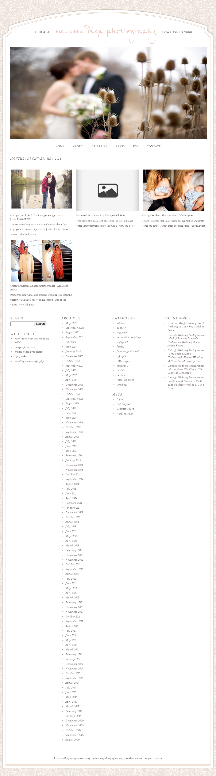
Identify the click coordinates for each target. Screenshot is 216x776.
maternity (122, 365)
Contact (154, 146)
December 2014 (74, 465)
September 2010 (74, 678)
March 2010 (72, 706)
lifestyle (121, 356)
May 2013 (71, 536)
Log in (120, 399)
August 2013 (72, 521)
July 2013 (71, 526)
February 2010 (74, 711)
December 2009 (75, 720)
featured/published (128, 351)
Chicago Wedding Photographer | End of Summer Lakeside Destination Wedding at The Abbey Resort (186, 340)
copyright (122, 332)
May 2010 (71, 696)
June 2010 (71, 692)
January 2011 (73, 659)
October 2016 (73, 394)
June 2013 (71, 531)
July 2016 (71, 408)
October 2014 (73, 474)
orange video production (29, 351)
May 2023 (71, 323)
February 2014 (74, 502)
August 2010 (72, 682)
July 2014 (71, 488)
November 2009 (75, 725)
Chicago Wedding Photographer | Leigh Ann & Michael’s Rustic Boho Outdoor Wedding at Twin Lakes (186, 383)
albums (121, 323)
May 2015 (71, 450)
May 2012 (71, 588)
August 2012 (72, 573)
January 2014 (73, 507)
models (121, 370)
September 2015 (74, 432)
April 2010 (71, 701)
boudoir (121, 327)
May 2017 (71, 375)
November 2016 (74, 389)
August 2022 (72, 332)
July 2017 (71, 370)
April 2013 (71, 540)
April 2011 (71, 644)
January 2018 (73, 351)
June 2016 (71, 413)
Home (60, 146)
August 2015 (72, 436)
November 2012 (74, 559)
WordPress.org (125, 413)
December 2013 (74, 512)
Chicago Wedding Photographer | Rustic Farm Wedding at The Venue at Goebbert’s (186, 369)
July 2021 (71, 342)
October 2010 (73, 673)
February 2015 (74, 455)
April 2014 (71, 498)
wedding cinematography (29, 361)
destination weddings (129, 337)
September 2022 (75, 327)
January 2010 (73, 715)
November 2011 (74, 611)
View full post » (28, 234)
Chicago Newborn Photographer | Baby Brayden (167, 215)
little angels (123, 361)
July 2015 (71, 441)
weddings (122, 384)
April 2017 (71, 379)
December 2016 (74, 384)
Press (120, 146)
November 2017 (74, 356)
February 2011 (74, 654)
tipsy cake (21, 356)
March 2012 (72, 597)
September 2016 (74, 398)
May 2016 (71, 417)
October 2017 (73, 361)
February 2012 (74, 602)
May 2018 (71, 346)
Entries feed (124, 404)
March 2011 (72, 649)
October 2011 (73, 616)
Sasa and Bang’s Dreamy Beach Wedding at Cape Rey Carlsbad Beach (186, 327)
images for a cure (25, 347)
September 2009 (75, 734)
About (78, 146)
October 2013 (73, 517)
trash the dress (125, 379)
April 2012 (71, 592)
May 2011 (71, 640)
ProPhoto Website (134, 758)
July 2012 (71, 578)
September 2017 (74, 365)
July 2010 (71, 687)
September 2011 (74, 621)
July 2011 (71, 630)
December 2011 (74, 607)
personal (122, 375)
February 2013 (74, 550)
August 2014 (72, 484)
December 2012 (74, 555)
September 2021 (74, 337)
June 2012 (71, 583)
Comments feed (125, 408)
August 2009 (73, 739)
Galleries (99, 146)
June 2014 (71, 493)
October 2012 (73, 564)
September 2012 (74, 569)
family (120, 346)
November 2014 (74, 469)
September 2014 (74, 479)
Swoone (158, 758)
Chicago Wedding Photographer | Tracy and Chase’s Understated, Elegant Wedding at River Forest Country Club (186, 355)
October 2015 (73, 427)
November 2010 (74, 668)
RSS (135, 146)
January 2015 (73, 460)
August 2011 (72, 626)
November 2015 (74, 422)
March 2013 (72, 545)
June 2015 (71, 446)
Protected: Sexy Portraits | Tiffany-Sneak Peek (100, 215)
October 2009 (73, 730)
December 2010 (74, 663)
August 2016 (72, 403)
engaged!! (122, 342)
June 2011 (71, 635)
